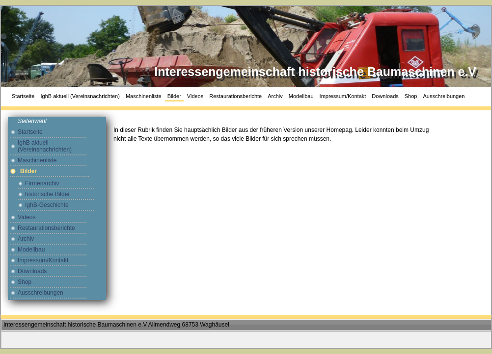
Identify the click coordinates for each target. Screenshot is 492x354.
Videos (195, 96)
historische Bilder (47, 194)
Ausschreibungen (444, 96)
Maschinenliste (144, 96)
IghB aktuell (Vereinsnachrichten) (79, 96)
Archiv (275, 96)
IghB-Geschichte (47, 205)
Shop (411, 96)
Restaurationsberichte (235, 96)
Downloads (385, 96)
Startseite (23, 96)
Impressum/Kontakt (343, 96)
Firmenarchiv (42, 183)
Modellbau (301, 96)
